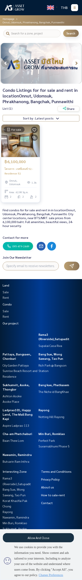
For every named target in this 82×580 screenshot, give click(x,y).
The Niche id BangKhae (53, 392)
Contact (47, 503)
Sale (6, 292)
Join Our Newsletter (17, 257)
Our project (11, 323)
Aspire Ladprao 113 (16, 425)
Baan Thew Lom (13, 440)
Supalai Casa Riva (50, 346)
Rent (6, 297)
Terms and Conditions (56, 471)
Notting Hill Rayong (51, 417)
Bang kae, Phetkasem (53, 385)
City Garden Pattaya (16, 365)
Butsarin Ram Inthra (16, 461)
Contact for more (15, 237)
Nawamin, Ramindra (17, 455)
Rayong (43, 410)
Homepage (8, 18)
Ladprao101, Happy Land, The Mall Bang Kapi (17, 414)
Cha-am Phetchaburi (17, 434)
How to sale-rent (53, 495)
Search (70, 33)
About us (47, 487)
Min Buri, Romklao (51, 434)
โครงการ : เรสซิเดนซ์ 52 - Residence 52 (19, 171)
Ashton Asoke (12, 396)
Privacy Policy (50, 479)
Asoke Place (11, 401)
